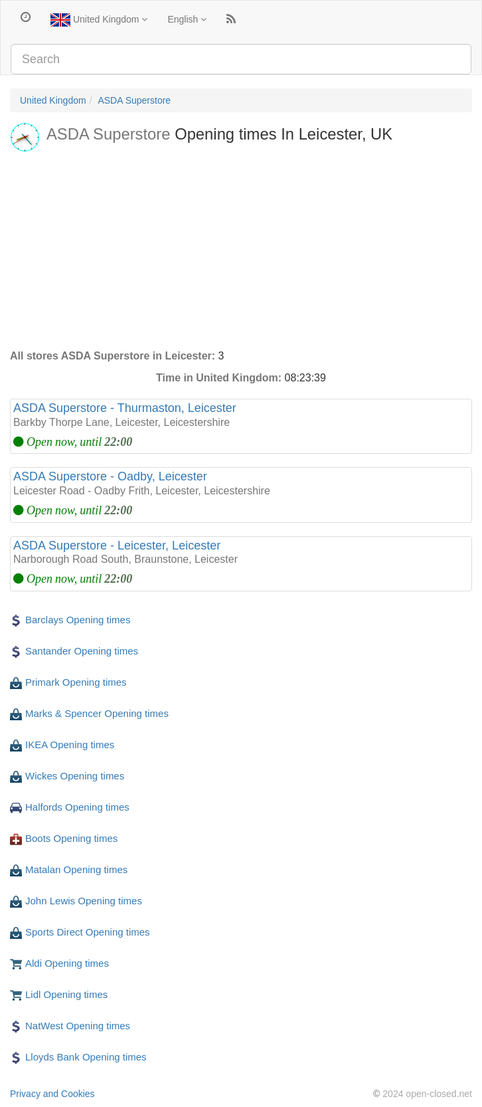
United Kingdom (98, 20)
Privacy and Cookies (52, 1093)
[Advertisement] (241, 249)
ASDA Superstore (134, 100)
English (186, 19)
